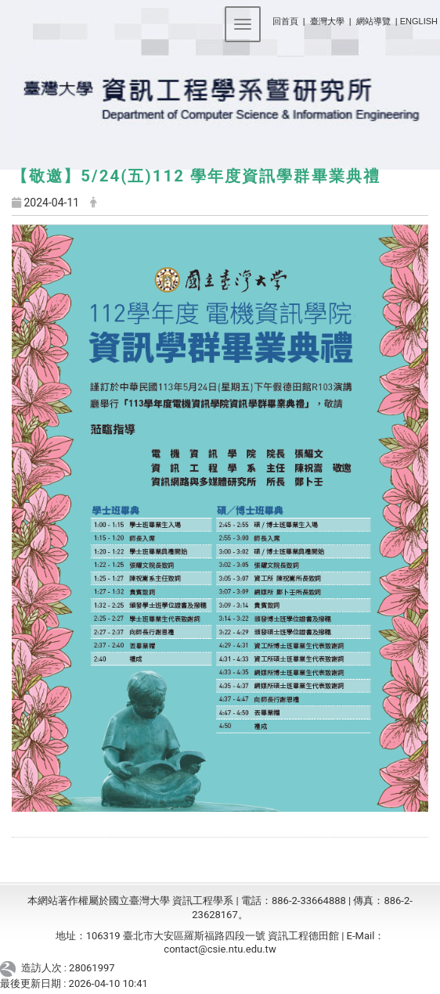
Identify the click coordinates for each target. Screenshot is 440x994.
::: (266, 18)
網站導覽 (373, 21)
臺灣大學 (328, 21)
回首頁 (285, 21)
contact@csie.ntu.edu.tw (220, 949)
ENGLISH (419, 21)
